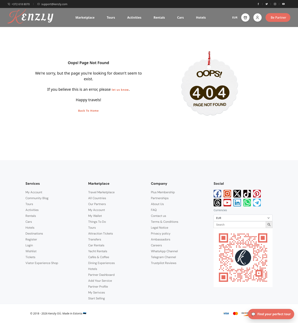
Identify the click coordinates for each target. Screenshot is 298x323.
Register (31, 239)
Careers (156, 245)
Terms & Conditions (164, 222)
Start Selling (96, 298)
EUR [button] (235, 17)
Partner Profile (98, 287)
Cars (180, 17)
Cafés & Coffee (98, 257)
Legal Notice (159, 228)
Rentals (159, 17)
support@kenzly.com (52, 4)
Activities (134, 17)
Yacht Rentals (97, 251)
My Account (33, 192)
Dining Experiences (101, 263)
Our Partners (97, 204)
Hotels (201, 17)
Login (29, 245)
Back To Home (88, 110)
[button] (245, 17)
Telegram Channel (163, 257)
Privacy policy (160, 233)
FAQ (154, 210)
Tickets (30, 257)
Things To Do (97, 222)
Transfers (94, 239)
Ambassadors (160, 239)
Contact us (158, 216)
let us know (120, 89)
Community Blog (36, 198)
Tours (111, 17)
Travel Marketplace (101, 192)
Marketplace (85, 17)
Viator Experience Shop (41, 263)
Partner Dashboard (101, 275)
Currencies (220, 210)
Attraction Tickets (100, 233)
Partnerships (160, 198)
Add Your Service (100, 281)
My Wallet (95, 216)
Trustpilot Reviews (163, 263)
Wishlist (30, 251)
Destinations (34, 233)
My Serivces (96, 292)
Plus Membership (163, 192)
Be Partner (278, 17)
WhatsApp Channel (164, 251)
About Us (157, 204)
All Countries (97, 198)
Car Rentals (96, 245)
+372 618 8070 (19, 4)
